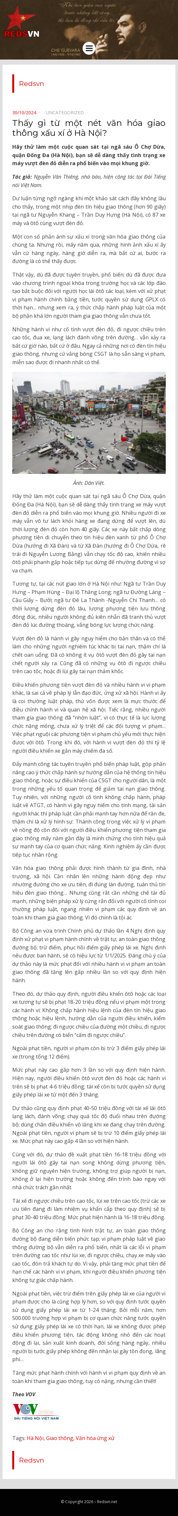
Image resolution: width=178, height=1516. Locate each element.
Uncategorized (65, 112)
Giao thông (59, 1438)
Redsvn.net (107, 1501)
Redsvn (31, 84)
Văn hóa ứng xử (95, 1438)
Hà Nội (35, 1438)
